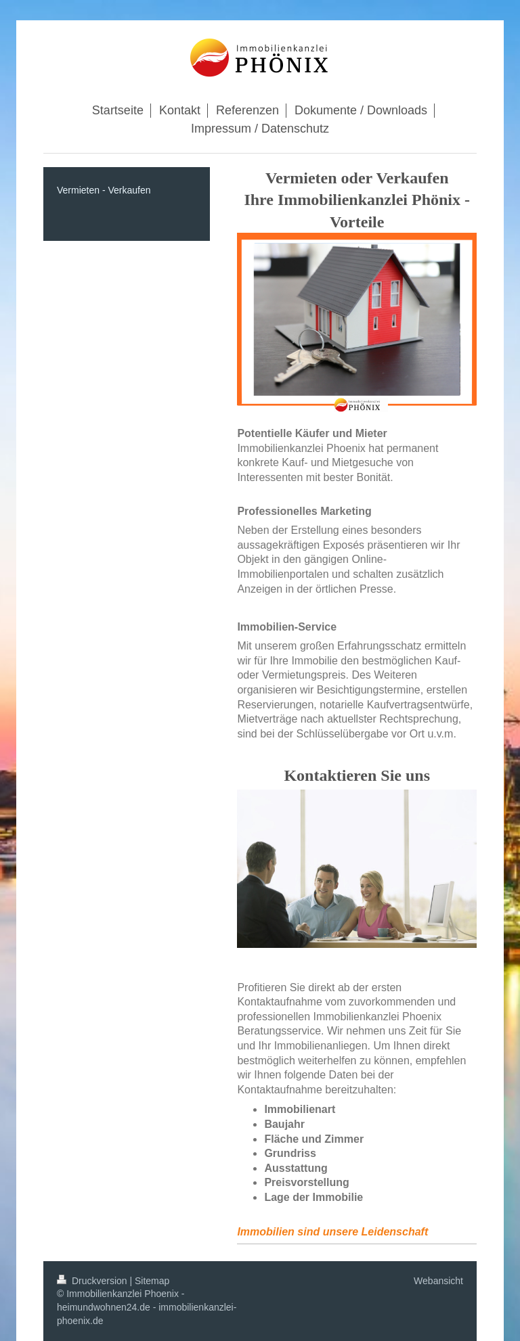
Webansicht (438, 1280)
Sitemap (152, 1280)
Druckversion (93, 1280)
